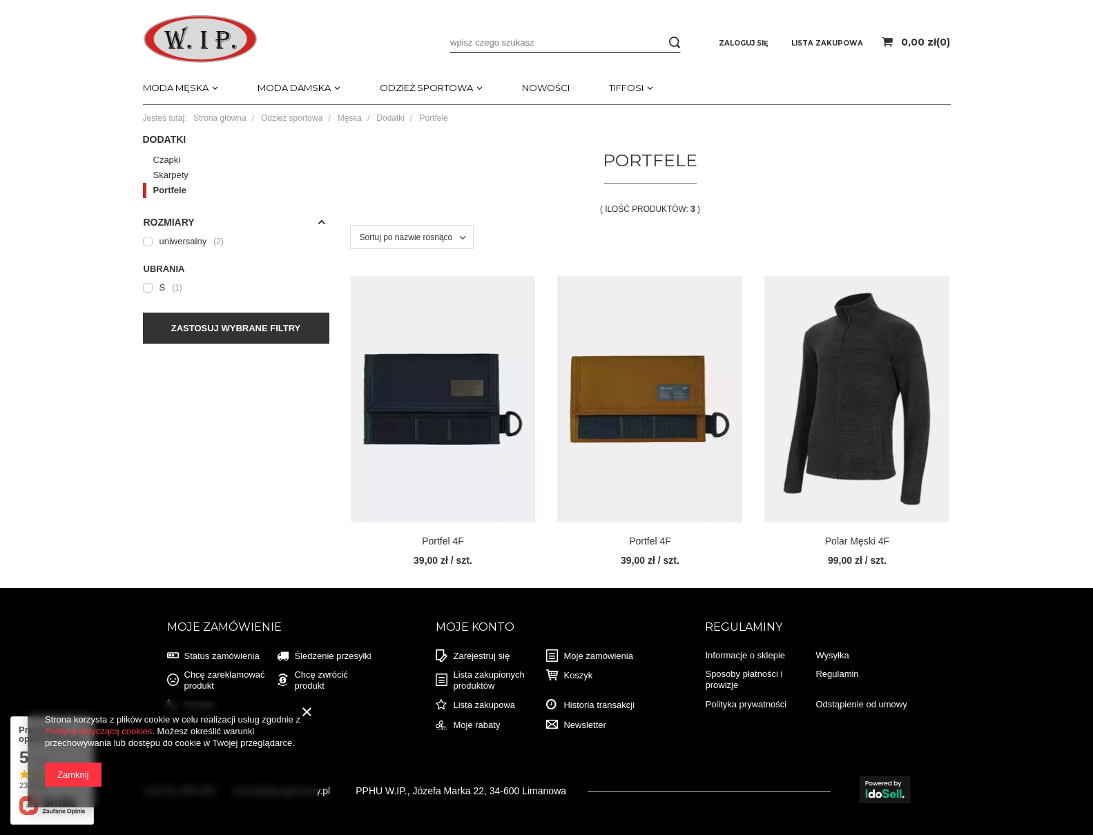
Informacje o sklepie (745, 655)
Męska (350, 118)
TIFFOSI (626, 87)
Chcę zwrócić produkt (320, 680)
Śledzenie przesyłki (332, 656)
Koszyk (577, 675)
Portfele (169, 190)
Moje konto (475, 626)
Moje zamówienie (224, 626)
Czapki (167, 160)
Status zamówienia (222, 656)
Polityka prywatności (745, 704)
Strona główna (219, 118)
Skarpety (170, 175)
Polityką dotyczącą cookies (98, 731)
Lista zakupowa (484, 705)
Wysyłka (832, 655)
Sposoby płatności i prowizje (743, 679)
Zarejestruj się (481, 656)
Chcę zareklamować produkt (224, 680)
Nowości (546, 87)
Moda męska (176, 87)
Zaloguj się (745, 43)
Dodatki (390, 118)
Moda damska (294, 87)
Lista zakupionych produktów (488, 680)
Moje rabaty (476, 725)
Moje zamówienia (597, 656)
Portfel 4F (443, 541)
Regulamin (836, 674)
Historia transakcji (599, 705)
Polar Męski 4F (857, 541)
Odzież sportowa (426, 87)
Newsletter (584, 725)
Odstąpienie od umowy (861, 704)
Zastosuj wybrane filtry (236, 328)
